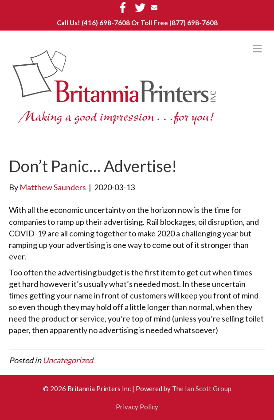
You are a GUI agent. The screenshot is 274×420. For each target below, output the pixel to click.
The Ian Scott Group (201, 389)
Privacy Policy (137, 407)
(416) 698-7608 (106, 23)
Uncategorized (68, 360)
